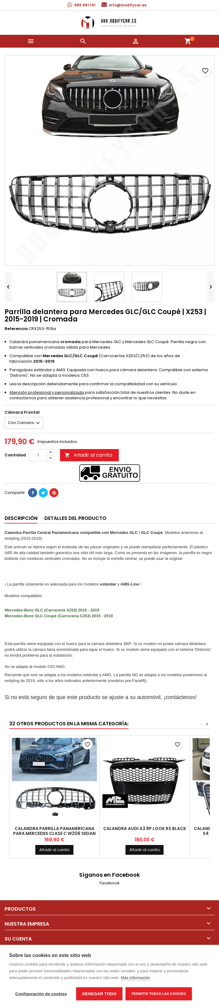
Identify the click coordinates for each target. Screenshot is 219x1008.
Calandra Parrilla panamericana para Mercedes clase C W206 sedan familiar (54, 833)
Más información (135, 977)
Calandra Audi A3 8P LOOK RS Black (144, 828)
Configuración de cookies (41, 994)
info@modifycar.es (128, 5)
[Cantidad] (38, 455)
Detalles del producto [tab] (75, 518)
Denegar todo (99, 994)
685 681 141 (85, 5)
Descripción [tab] (21, 518)
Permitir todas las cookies (159, 993)
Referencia (16, 329)
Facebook (110, 883)
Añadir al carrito (88, 455)
